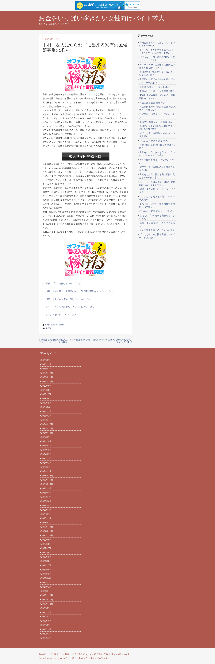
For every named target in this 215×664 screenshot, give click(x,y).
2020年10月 (47, 603)
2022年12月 (47, 526)
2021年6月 (46, 569)
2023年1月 (46, 522)
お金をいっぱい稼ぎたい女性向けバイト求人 (101, 18)
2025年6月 (46, 398)
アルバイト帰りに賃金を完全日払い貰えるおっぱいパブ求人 (157, 66)
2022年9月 (46, 539)
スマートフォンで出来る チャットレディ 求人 (70, 307)
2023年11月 (47, 479)
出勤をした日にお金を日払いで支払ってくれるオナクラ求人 (157, 154)
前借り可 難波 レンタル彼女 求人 (156, 121)
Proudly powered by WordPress (55, 658)
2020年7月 (46, 616)
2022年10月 (47, 535)
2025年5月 (46, 402)
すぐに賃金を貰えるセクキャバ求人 (157, 230)
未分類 (48, 328)
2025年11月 (47, 377)
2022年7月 (46, 548)
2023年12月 (47, 475)
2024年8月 (46, 441)
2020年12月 (47, 595)
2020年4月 (46, 629)
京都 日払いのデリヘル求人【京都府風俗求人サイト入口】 (109, 341)
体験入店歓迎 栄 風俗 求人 (152, 102)
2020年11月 (47, 599)
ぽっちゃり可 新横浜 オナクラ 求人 (157, 211)
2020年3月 (46, 633)
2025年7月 (46, 394)
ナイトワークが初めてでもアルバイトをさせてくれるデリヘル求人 (157, 51)
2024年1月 (46, 471)
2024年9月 (46, 437)
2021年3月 (46, 582)
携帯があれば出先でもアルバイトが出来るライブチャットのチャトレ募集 (62, 341)
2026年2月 (46, 364)
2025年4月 (46, 407)
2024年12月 (47, 424)
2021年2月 (46, 586)
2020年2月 (46, 637)
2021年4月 (46, 578)
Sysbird (105, 658)
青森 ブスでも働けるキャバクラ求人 (64, 283)
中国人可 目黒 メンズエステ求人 (157, 90)
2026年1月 (46, 368)
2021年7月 (46, 565)
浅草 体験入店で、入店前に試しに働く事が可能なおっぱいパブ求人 (80, 291)
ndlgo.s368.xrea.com (54, 324)
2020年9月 (46, 608)
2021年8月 (46, 561)
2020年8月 (46, 612)
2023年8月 (46, 492)
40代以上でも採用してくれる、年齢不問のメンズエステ (157, 97)
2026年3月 (46, 360)
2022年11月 (47, 531)
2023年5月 (46, 505)
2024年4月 (46, 458)
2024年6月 (46, 449)
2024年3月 (46, 462)
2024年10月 (47, 432)
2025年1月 (46, 419)
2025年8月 (46, 390)
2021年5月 (46, 573)
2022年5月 (46, 556)
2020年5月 (46, 625)
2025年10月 (47, 381)
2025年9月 (46, 385)
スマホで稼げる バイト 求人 (61, 315)
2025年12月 (47, 372)
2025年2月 (46, 415)
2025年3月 (46, 411)
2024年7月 (46, 445)
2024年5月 (46, 454)
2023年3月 (46, 514)
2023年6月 (46, 501)
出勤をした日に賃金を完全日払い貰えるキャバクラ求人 (157, 176)
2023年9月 (46, 488)
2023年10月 (47, 484)
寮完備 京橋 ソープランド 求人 (155, 86)
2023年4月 (46, 509)
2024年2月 (46, 467)
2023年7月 (46, 496)
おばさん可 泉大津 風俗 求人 (154, 140)
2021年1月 (46, 591)
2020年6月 (46, 620)
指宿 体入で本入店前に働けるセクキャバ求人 (69, 299)
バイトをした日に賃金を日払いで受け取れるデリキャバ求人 (157, 183)
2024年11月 (47, 428)
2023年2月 (46, 518)
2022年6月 (46, 552)
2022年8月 (46, 543)
